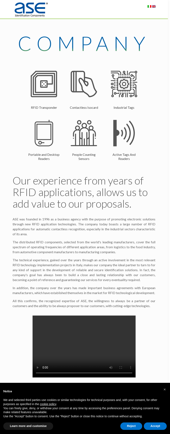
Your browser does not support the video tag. (84, 346)
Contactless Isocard (84, 107)
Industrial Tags (124, 107)
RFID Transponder (44, 107)
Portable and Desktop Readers (44, 156)
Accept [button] (155, 426)
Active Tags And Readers (124, 156)
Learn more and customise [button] (28, 426)
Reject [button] (131, 426)
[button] (164, 389)
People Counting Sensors (84, 156)
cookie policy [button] (48, 404)
